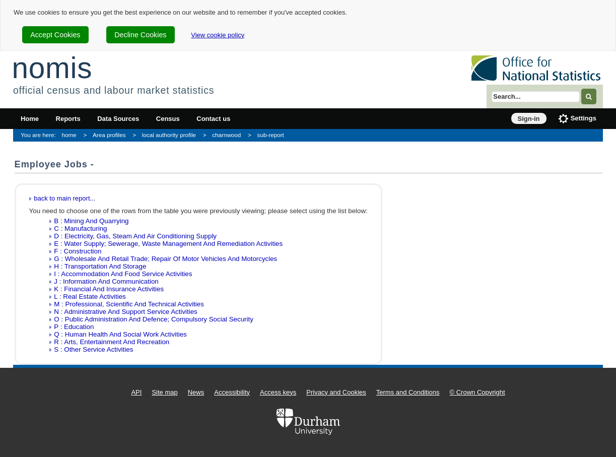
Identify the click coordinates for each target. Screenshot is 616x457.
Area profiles (109, 135)
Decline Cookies (140, 35)
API (136, 392)
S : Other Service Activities (93, 349)
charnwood (226, 135)
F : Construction (77, 251)
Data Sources (118, 118)
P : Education (74, 327)
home (69, 135)
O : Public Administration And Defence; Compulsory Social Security (153, 319)
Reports (68, 118)
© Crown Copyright (477, 392)
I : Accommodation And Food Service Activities (123, 274)
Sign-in (529, 118)
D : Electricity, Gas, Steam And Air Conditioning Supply (135, 236)
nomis (52, 67)
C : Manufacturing (80, 228)
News (196, 392)
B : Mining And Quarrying (91, 221)
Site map (164, 392)
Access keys (278, 392)
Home (30, 118)
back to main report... (64, 198)
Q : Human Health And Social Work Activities (120, 334)
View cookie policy (217, 35)
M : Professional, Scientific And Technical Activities (129, 304)
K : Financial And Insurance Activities (109, 289)
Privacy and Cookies (336, 392)
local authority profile (169, 135)
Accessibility (232, 392)
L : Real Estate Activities (89, 296)
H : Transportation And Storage (100, 266)
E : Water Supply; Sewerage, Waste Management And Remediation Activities (168, 243)
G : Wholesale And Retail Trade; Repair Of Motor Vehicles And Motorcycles (165, 259)
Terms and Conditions (408, 392)
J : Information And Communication (106, 281)
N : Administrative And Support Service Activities (125, 311)
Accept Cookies (55, 35)
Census (168, 118)
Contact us (213, 118)
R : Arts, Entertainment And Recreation (111, 342)
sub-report (270, 135)
